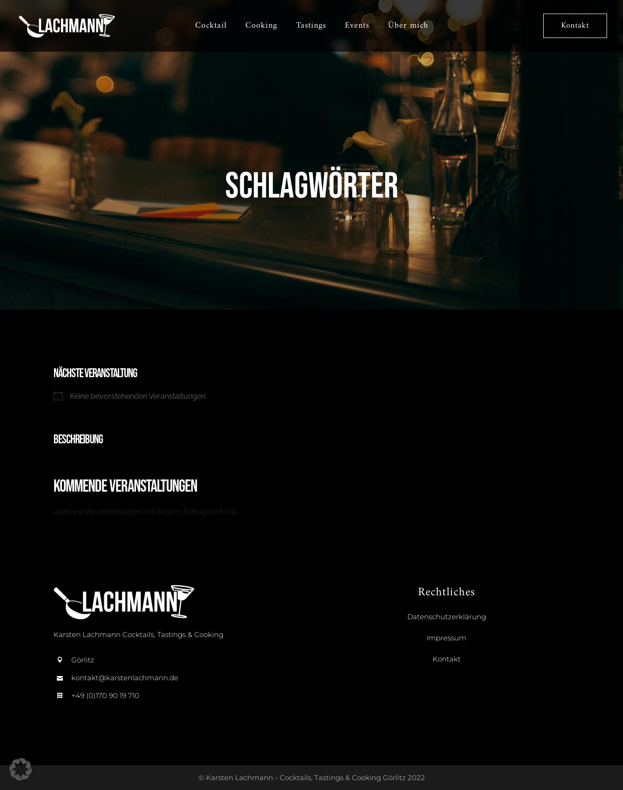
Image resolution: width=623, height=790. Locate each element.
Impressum (446, 637)
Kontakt (572, 26)
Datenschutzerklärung (446, 616)
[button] (20, 769)
